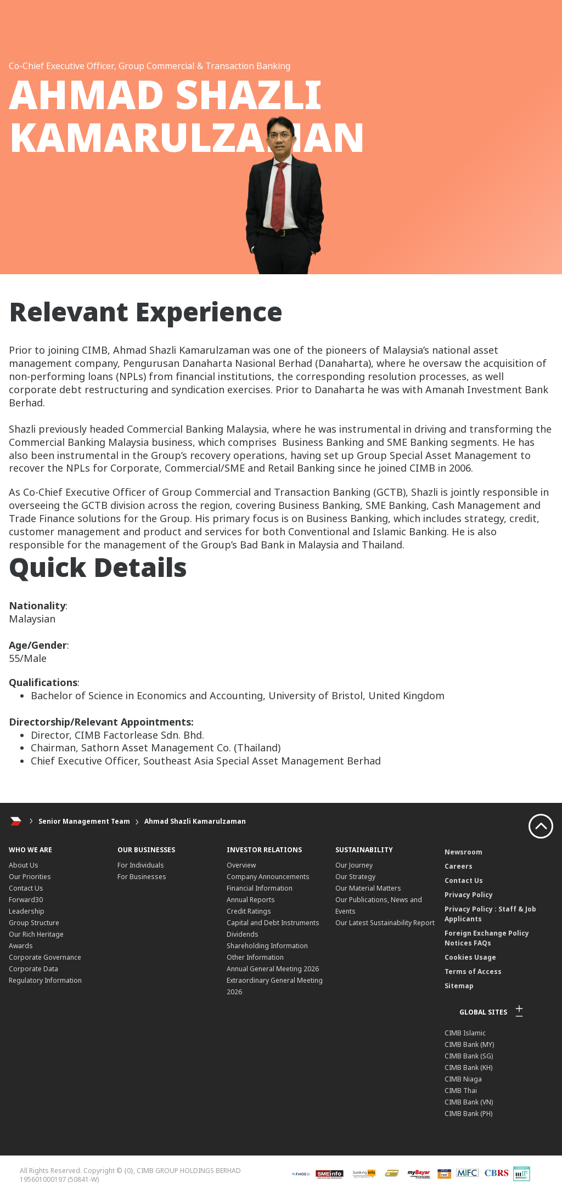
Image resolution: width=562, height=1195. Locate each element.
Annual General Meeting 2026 (273, 968)
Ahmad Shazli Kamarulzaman (195, 821)
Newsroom (463, 852)
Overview (241, 865)
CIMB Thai (461, 1090)
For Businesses (141, 876)
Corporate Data (33, 968)
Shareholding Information (267, 945)
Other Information (255, 957)
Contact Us (26, 888)
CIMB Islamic (465, 1033)
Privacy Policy (469, 894)
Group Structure (34, 922)
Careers (459, 866)
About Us (23, 865)
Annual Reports (251, 899)
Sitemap (459, 985)
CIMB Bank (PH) (468, 1113)
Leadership (26, 911)
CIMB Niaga (463, 1079)
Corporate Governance (45, 957)
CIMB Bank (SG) (469, 1056)
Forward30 (26, 899)
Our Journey (354, 865)
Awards (21, 945)
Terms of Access (473, 971)
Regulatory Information (45, 980)
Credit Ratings (249, 911)
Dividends (242, 934)
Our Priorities (30, 876)
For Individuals (140, 865)
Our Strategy (355, 876)
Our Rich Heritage (36, 934)
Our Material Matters (368, 888)
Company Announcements (268, 876)
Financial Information (260, 888)
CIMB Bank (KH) (468, 1067)
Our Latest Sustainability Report (385, 922)
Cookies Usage (470, 957)
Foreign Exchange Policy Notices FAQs (487, 938)
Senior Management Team (84, 821)
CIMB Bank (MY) (469, 1044)
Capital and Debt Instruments (273, 922)
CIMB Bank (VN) (469, 1102)
